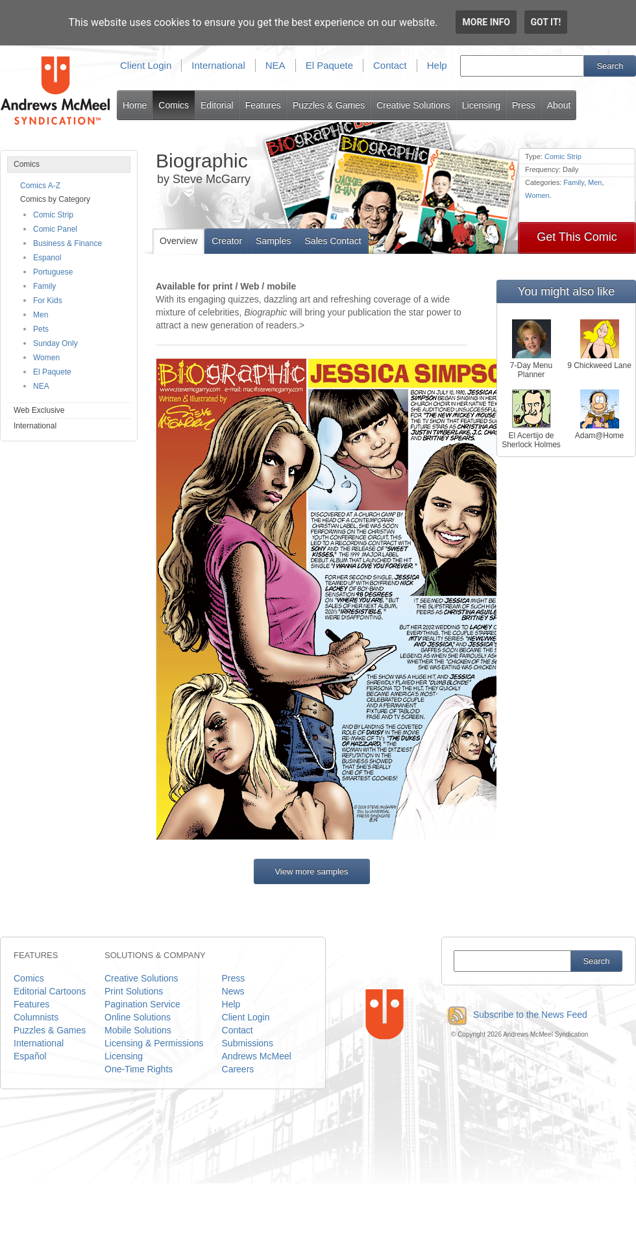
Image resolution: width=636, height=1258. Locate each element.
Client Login (145, 65)
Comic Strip (53, 214)
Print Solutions (133, 991)
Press (523, 105)
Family (44, 286)
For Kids (47, 300)
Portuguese (53, 272)
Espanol (47, 257)
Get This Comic (577, 236)
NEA (275, 65)
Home (135, 105)
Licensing (481, 105)
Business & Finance (67, 243)
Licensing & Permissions (154, 1043)
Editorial (217, 105)
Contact (390, 65)
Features (263, 105)
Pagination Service (142, 1004)
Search (609, 66)
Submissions (247, 1043)
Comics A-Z (40, 185)
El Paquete (329, 65)
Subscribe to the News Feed (514, 1014)
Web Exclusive (39, 410)
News (233, 991)
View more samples (311, 871)
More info (486, 22)
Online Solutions (137, 1017)
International (218, 65)
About (559, 105)
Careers (238, 1069)
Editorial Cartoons (50, 991)
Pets (41, 329)
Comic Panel (55, 229)
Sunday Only (55, 343)
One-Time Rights (138, 1069)
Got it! (546, 22)
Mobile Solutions (137, 1030)
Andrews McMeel (256, 1056)
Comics (173, 105)
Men (40, 314)
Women (46, 357)
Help (437, 65)
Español (30, 1056)
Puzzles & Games (329, 105)
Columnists (36, 1017)
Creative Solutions (413, 105)
